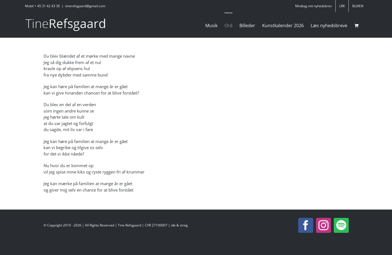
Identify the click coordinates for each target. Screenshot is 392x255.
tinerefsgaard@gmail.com (85, 6)
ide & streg (179, 225)
